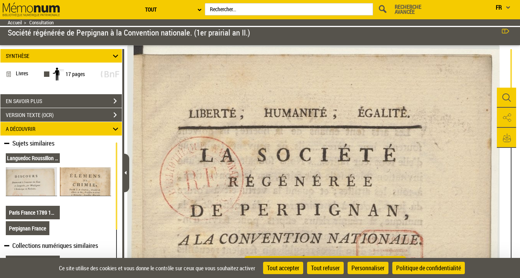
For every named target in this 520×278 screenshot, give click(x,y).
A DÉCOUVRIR (63, 129)
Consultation (41, 22)
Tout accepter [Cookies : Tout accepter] (283, 268)
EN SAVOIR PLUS (64, 101)
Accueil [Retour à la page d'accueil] (15, 22)
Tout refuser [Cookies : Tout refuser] (325, 268)
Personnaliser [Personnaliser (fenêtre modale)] (368, 268)
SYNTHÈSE (63, 56)
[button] (506, 98)
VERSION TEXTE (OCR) (64, 115)
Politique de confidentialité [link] (428, 268)
